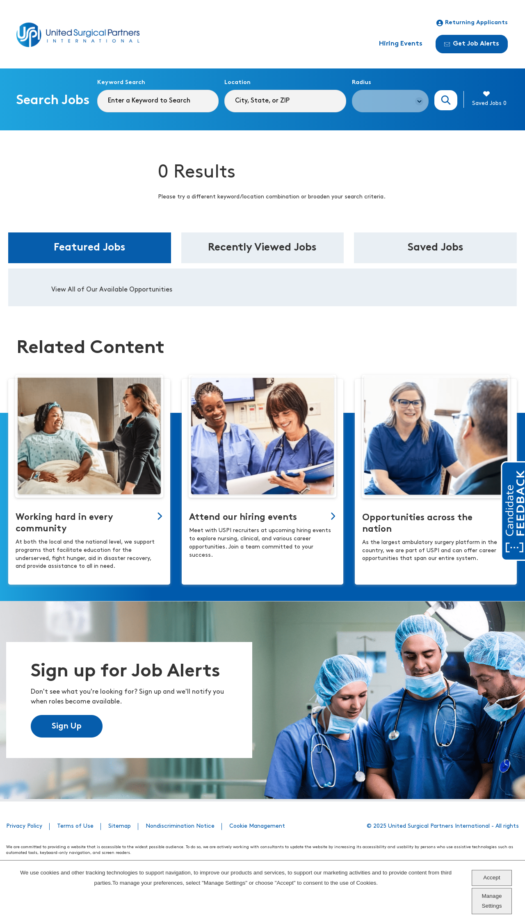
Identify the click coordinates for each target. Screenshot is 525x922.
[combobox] (285, 101)
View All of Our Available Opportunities (111, 290)
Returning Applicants (472, 23)
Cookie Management (257, 826)
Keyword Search (121, 83)
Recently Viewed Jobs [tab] (262, 247)
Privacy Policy (24, 826)
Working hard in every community (64, 523)
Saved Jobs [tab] (435, 247)
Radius (361, 83)
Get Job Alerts (471, 44)
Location (237, 83)
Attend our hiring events (243, 517)
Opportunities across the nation (417, 523)
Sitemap (119, 826)
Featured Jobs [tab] (90, 247)
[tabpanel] (262, 287)
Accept (491, 877)
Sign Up (67, 726)
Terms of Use (75, 826)
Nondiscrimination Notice (180, 826)
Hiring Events (400, 44)
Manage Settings (492, 901)
